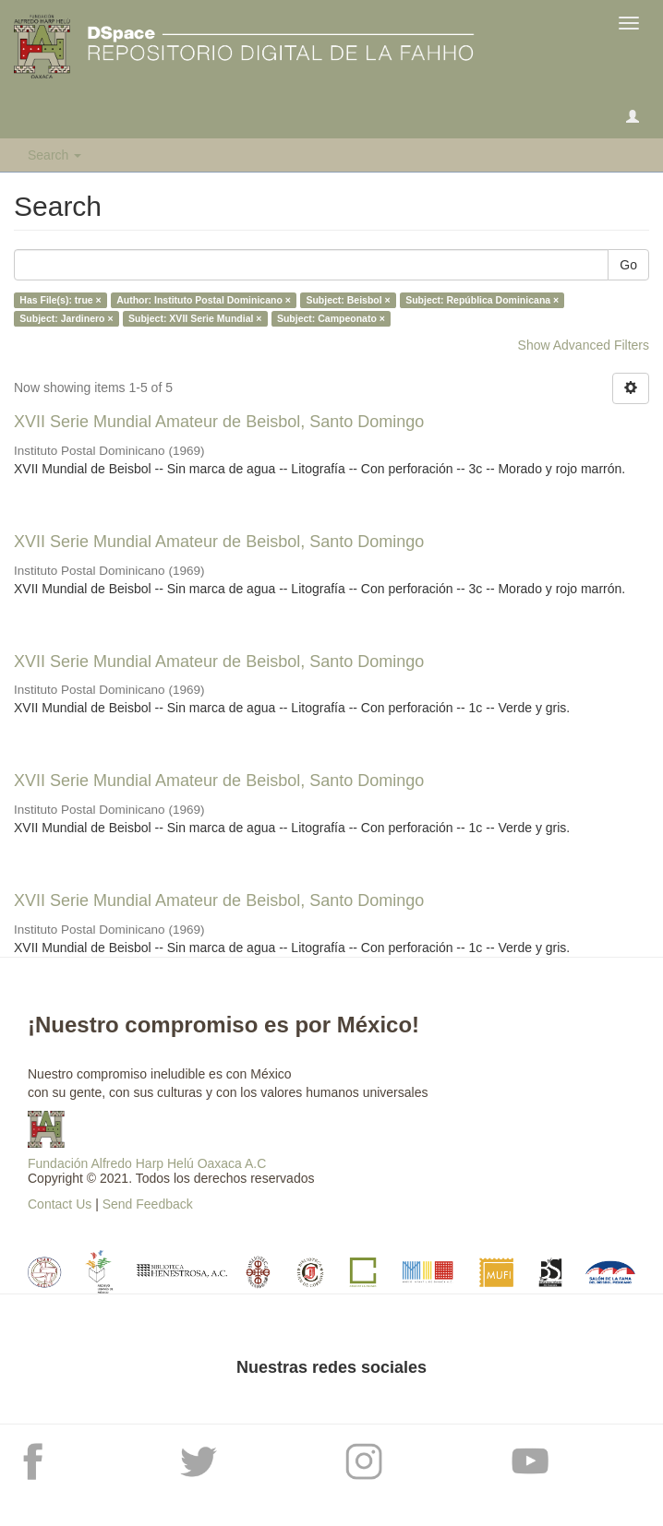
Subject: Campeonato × (331, 318)
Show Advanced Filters (583, 345)
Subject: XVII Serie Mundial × (194, 318)
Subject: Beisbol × (348, 299)
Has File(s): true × (60, 299)
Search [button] (54, 155)
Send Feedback (147, 1204)
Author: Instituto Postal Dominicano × (203, 299)
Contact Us (59, 1204)
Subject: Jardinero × (66, 318)
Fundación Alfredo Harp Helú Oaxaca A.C (147, 1163)
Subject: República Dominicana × (482, 299)
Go (628, 264)
